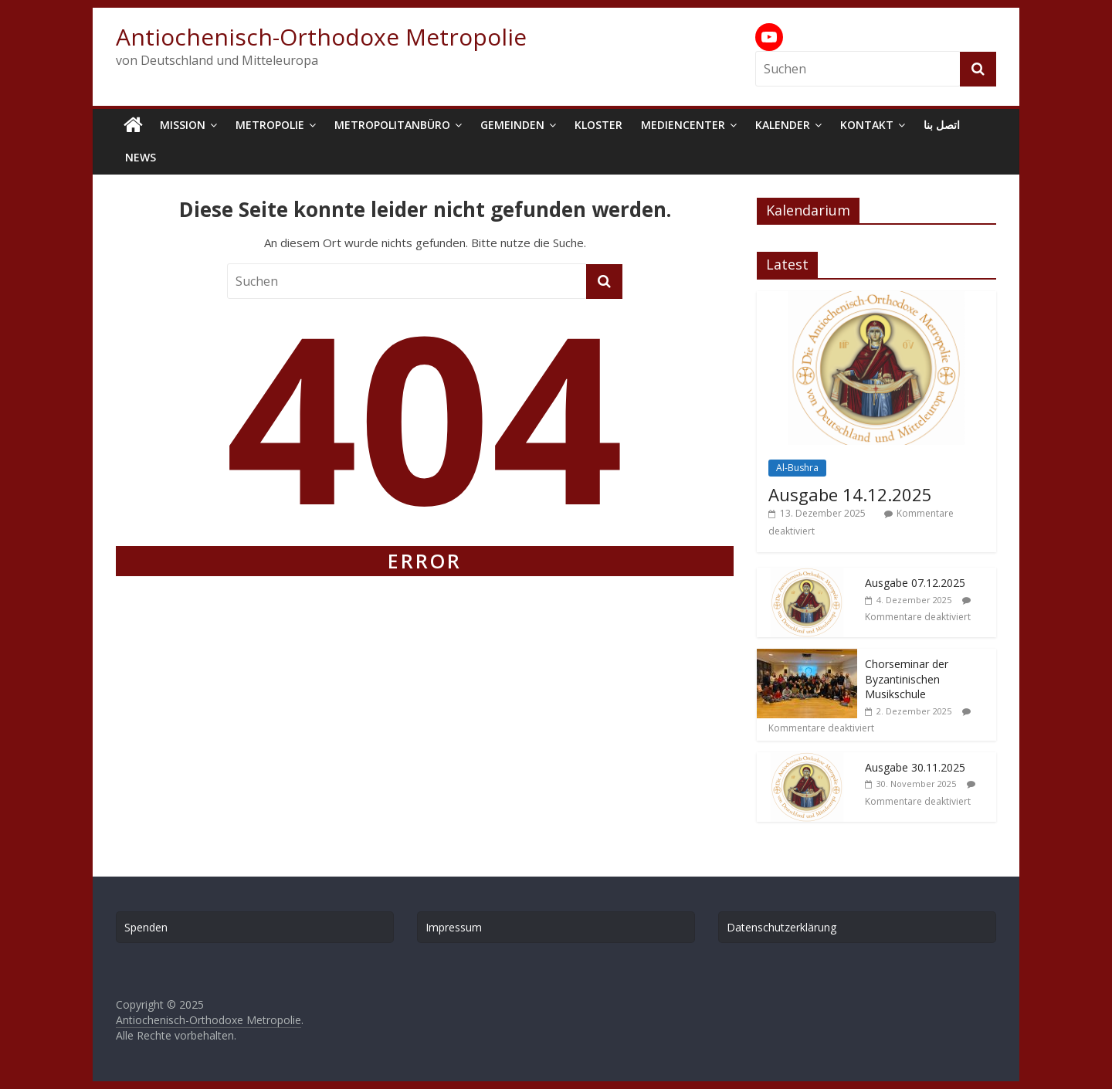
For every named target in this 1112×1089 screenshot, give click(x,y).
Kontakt (866, 124)
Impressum (453, 927)
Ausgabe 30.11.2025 (915, 767)
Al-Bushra (797, 467)
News (140, 157)
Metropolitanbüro (392, 124)
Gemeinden (512, 124)
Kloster (598, 124)
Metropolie (270, 124)
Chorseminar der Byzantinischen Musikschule (906, 678)
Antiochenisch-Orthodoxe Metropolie (321, 37)
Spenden (146, 927)
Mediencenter (683, 124)
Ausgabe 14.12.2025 (850, 494)
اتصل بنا (942, 124)
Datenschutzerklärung (781, 927)
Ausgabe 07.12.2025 (915, 582)
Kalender (782, 124)
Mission (182, 124)
